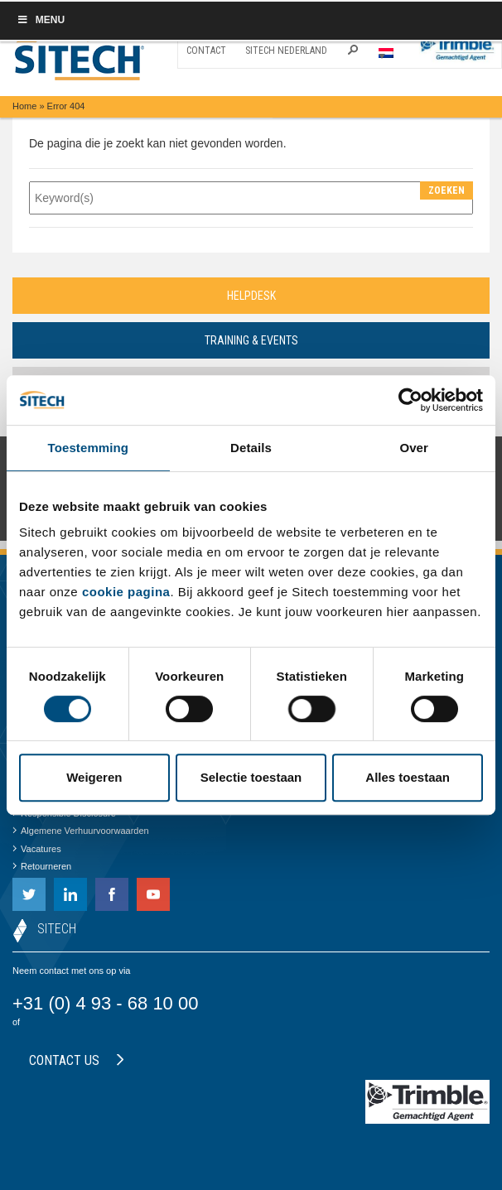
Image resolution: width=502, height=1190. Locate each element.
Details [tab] (251, 448)
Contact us (76, 1060)
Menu (41, 20)
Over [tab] (413, 448)
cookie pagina (126, 592)
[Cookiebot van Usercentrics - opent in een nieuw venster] (410, 400)
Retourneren (41, 866)
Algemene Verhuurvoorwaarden (80, 831)
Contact (206, 50)
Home (24, 106)
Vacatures (36, 849)
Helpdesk (251, 295)
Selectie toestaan (251, 777)
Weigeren (94, 777)
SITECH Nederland (286, 50)
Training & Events (251, 340)
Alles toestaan (407, 777)
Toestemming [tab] (88, 448)
